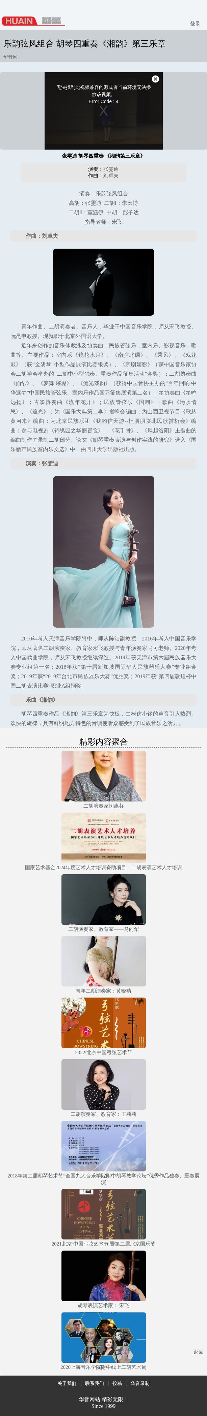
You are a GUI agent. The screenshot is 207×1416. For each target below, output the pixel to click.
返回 (198, 1352)
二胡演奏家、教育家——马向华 (103, 929)
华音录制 (140, 1383)
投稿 (117, 1383)
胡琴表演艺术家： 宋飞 (104, 1305)
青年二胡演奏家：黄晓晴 (103, 991)
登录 (195, 23)
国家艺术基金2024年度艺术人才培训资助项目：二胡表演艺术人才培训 (103, 867)
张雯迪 (111, 169)
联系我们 (94, 1383)
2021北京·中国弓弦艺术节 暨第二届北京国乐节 (104, 1244)
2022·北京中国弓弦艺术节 (103, 1052)
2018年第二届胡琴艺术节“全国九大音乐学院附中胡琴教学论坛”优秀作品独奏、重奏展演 (103, 1179)
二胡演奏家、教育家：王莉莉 (103, 1114)
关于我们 (66, 1383)
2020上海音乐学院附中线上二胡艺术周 (103, 1367)
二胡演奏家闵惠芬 (103, 806)
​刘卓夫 (111, 175)
